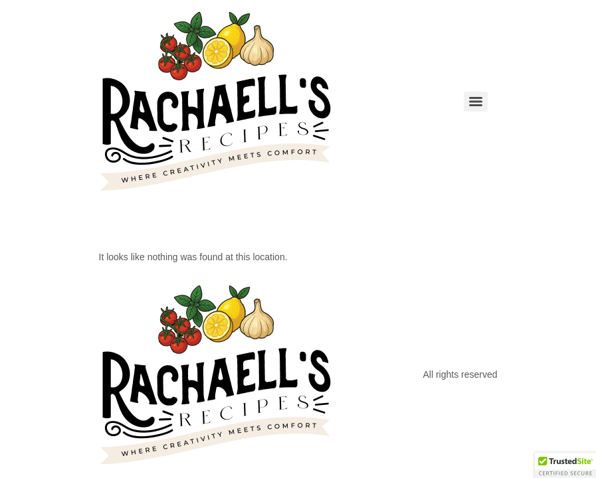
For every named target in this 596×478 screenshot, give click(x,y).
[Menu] (476, 102)
